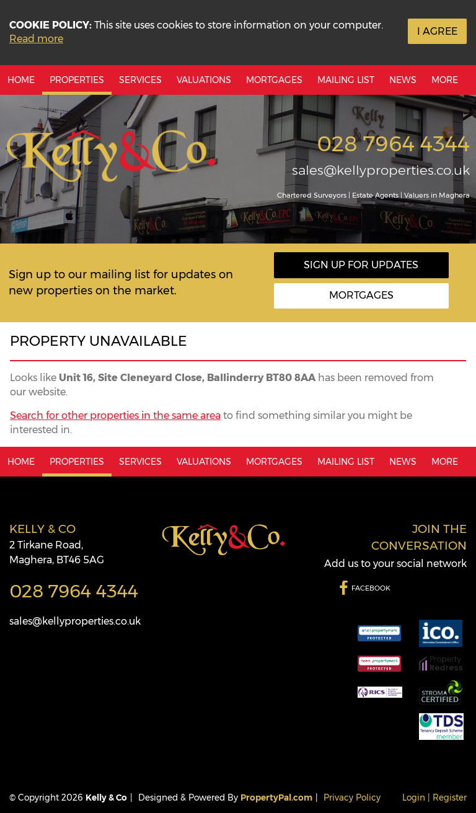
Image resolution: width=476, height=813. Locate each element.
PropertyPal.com (276, 797)
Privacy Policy (352, 797)
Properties (77, 80)
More (444, 80)
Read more (36, 39)
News (402, 80)
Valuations (204, 80)
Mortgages (274, 80)
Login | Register (434, 797)
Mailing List (345, 80)
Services (140, 80)
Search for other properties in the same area (115, 415)
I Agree (437, 31)
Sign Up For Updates (361, 265)
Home (21, 80)
